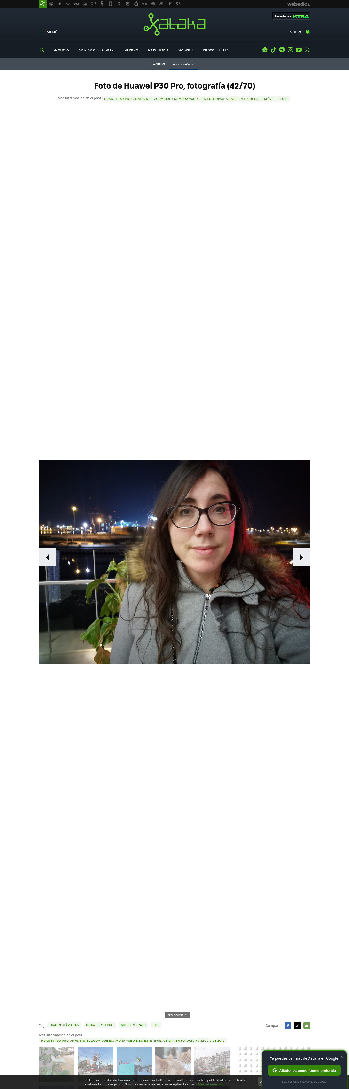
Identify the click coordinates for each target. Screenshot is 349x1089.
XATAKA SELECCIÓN (96, 49)
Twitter (307, 50)
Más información (210, 1084)
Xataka (174, 24)
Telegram (282, 50)
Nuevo (296, 32)
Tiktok (273, 50)
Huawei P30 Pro (99, 1025)
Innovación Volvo (183, 64)
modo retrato (133, 1025)
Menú (52, 32)
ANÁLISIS (60, 49)
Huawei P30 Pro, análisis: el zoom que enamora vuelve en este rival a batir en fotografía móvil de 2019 (196, 98)
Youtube (299, 50)
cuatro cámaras (64, 1025)
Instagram (290, 50)
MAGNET (185, 49)
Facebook (288, 1025)
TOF (156, 1025)
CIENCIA (130, 49)
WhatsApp (265, 50)
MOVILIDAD (158, 49)
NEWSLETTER (215, 49)
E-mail (306, 1025)
